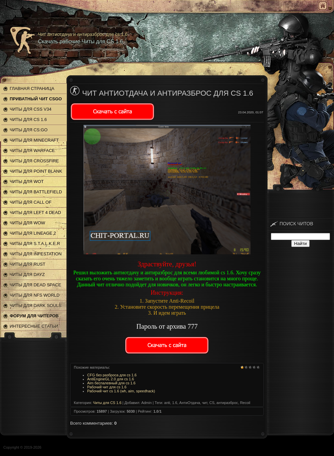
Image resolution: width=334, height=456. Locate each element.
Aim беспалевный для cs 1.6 (111, 383)
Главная (322, 5)
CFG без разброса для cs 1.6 (112, 375)
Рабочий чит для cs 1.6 (107, 387)
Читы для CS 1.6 (107, 403)
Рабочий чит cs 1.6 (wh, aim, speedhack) (121, 391)
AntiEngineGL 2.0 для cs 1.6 (110, 379)
